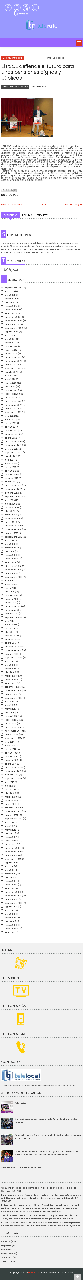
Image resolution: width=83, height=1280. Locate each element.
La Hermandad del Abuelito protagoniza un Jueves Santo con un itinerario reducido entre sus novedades (47, 1153)
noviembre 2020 (13, 489)
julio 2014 (9, 741)
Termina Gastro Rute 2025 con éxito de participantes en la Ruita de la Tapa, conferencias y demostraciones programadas (40, 1217)
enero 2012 (10, 844)
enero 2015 (10, 723)
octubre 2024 (12, 324)
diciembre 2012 (13, 807)
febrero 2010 (11, 928)
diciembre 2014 (13, 727)
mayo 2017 (10, 628)
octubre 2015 (11, 694)
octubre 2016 (11, 654)
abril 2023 (10, 386)
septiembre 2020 (14, 496)
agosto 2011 (11, 862)
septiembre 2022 (14, 412)
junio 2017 (10, 624)
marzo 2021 (11, 474)
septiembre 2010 (13, 903)
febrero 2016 (11, 679)
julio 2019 (9, 540)
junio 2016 (10, 664)
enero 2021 (10, 481)
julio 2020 (10, 500)
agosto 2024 (11, 331)
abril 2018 (10, 591)
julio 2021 (9, 459)
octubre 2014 (11, 734)
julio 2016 (9, 661)
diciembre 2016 (13, 646)
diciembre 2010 (13, 891)
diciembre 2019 (13, 525)
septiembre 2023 (14, 368)
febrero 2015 (11, 719)
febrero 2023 (12, 393)
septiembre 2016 (13, 657)
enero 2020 (11, 522)
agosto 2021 (11, 456)
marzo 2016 (11, 675)
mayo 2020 (11, 507)
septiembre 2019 (13, 536)
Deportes (6, 1245)
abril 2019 (10, 551)
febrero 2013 (11, 800)
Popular (27, 215)
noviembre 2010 (13, 895)
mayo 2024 (11, 342)
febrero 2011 (11, 884)
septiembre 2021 (13, 452)
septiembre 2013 (13, 778)
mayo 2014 (10, 749)
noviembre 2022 (13, 404)
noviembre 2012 (13, 811)
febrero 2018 (11, 598)
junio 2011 (9, 870)
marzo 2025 (11, 305)
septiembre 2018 (13, 577)
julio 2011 (9, 866)
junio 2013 (10, 785)
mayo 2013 (10, 789)
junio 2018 (10, 584)
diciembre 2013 (13, 767)
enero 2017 (10, 642)
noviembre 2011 (13, 851)
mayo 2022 (11, 423)
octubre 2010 (11, 899)
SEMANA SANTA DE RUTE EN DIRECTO (21, 1167)
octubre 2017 (11, 613)
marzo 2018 (11, 595)
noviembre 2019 (13, 529)
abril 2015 (10, 712)
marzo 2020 (11, 514)
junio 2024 (10, 338)
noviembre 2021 (13, 445)
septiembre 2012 (13, 818)
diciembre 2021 (13, 441)
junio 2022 (10, 419)
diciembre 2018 (13, 566)
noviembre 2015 (13, 690)
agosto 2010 (11, 906)
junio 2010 (10, 914)
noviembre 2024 (13, 320)
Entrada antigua (73, 204)
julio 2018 (9, 580)
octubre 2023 (12, 364)
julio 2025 (10, 291)
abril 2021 (10, 470)
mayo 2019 (10, 547)
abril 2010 (10, 921)
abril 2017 (9, 631)
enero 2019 (10, 562)
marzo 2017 (11, 635)
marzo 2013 (11, 796)
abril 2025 (10, 302)
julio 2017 (9, 621)
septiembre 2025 (14, 287)
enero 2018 (10, 602)
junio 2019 (10, 544)
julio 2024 (10, 335)
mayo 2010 (10, 917)
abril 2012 (10, 833)
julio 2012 (9, 822)
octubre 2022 (12, 408)
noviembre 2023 (13, 361)
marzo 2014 (11, 756)
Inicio (44, 204)
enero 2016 (10, 683)
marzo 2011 (10, 881)
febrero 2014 (11, 760)
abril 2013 (10, 793)
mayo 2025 (11, 298)
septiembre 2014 (13, 738)
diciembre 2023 (13, 357)
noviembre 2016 (13, 650)
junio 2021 (10, 463)
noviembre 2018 (13, 569)
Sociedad (6, 1257)
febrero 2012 (11, 840)
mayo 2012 (10, 829)
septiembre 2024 (14, 328)
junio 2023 (10, 379)
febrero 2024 (12, 349)
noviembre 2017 (13, 610)
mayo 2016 (10, 668)
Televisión (20, 1103)
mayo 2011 (10, 873)
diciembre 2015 (13, 686)
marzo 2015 (11, 716)
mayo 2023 (11, 382)
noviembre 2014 (13, 730)
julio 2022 (10, 415)
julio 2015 (9, 701)
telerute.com (34, 1272)
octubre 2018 (11, 573)
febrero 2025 (12, 309)
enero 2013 (10, 804)
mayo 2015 (10, 708)
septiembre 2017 (13, 617)
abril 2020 (10, 511)
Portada (6, 1253)
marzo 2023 (11, 390)
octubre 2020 (12, 492)
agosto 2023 (11, 371)
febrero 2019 (11, 558)
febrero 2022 (12, 434)
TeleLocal (6, 1261)
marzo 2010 (11, 924)
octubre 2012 (11, 815)
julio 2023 (10, 375)
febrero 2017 (11, 639)
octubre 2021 (11, 448)
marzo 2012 (11, 837)
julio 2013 (9, 782)
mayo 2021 (10, 467)
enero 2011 (10, 888)
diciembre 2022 (13, 401)
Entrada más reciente (12, 204)
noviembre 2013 (13, 771)
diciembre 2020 (13, 485)
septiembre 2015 (13, 697)
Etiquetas (43, 215)
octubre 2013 (11, 774)
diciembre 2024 (13, 317)
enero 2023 (11, 397)
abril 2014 (10, 752)
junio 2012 (10, 826)
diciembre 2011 (12, 848)
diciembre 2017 (13, 606)
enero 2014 (10, 763)
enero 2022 (11, 437)
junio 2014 (10, 745)
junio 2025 (10, 295)
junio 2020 (10, 503)
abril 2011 (9, 877)
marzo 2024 (11, 346)
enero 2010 (10, 932)
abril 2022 (10, 426)
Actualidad (10, 215)
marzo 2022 (11, 430)
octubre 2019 (11, 533)
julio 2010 (9, 910)
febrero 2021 (11, 478)
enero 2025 (11, 313)
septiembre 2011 (13, 859)
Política (5, 1249)
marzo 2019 (11, 555)
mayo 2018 (10, 588)
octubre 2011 (11, 855)
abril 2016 (10, 672)
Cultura (5, 1241)
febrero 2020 (12, 518)
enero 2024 (11, 353)
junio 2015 (10, 705)
